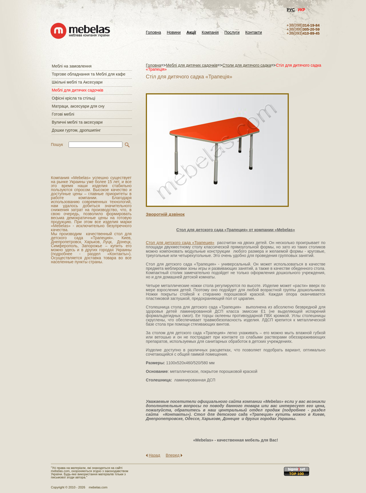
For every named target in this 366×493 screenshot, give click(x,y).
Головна (153, 32)
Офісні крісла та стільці (73, 98)
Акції (191, 32)
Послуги (232, 32)
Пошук (57, 144)
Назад (154, 455)
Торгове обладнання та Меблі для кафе (89, 74)
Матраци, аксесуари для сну (78, 106)
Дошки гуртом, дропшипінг (76, 130)
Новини (174, 32)
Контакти (253, 32)
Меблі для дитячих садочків (77, 90)
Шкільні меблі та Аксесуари (77, 82)
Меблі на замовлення (72, 66)
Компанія (210, 32)
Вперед (173, 455)
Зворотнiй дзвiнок (165, 214)
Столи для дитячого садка (246, 65)
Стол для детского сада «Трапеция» (180, 242)
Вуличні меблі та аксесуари (77, 122)
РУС (291, 9)
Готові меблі (63, 114)
